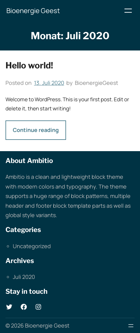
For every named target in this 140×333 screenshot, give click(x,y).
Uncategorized (32, 246)
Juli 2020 (24, 276)
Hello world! (29, 65)
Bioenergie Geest (33, 10)
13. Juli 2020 (49, 82)
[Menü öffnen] (128, 10)
